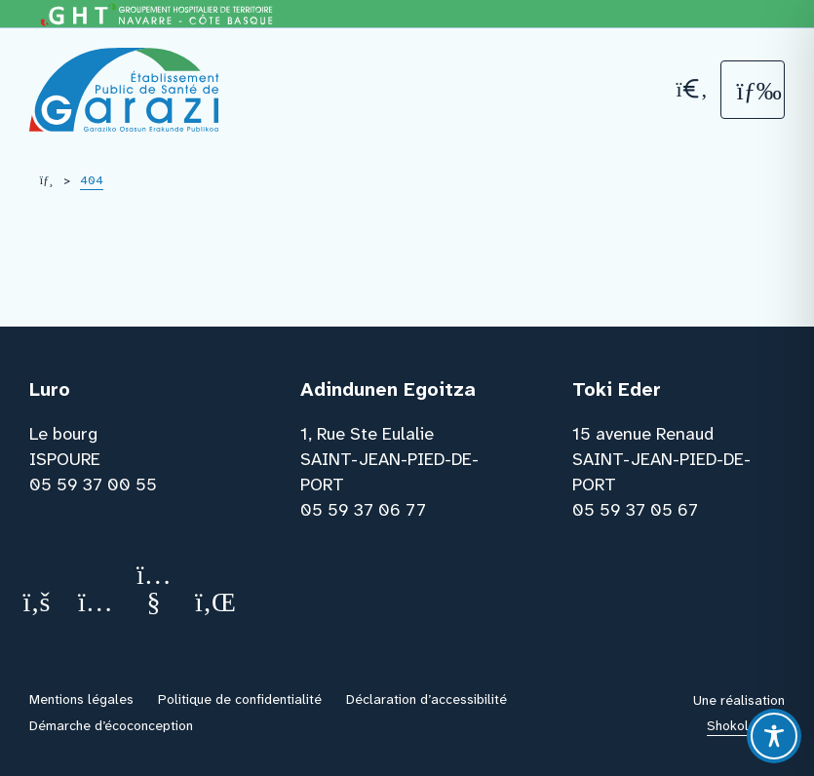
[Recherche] (690, 89)
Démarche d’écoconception (111, 725)
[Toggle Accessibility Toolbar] (774, 736)
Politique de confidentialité (240, 699)
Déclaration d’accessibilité (426, 699)
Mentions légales (81, 699)
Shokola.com (746, 725)
